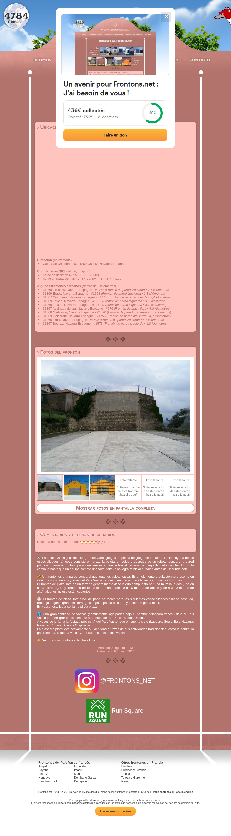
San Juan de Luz (49, 781)
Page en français (163, 792)
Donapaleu (81, 781)
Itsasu (78, 770)
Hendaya (44, 777)
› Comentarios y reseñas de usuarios (76, 534)
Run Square (115, 710)
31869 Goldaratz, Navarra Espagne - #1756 (74, 316)
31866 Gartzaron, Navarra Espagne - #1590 (74, 312)
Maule (78, 774)
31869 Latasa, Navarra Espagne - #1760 (72, 305)
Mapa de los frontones (113, 792)
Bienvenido (75, 792)
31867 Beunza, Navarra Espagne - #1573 (73, 323)
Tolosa (125, 774)
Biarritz (43, 774)
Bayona (43, 770)
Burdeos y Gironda (133, 770)
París (124, 781)
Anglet (42, 766)
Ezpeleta (80, 766)
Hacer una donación (115, 811)
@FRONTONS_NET (116, 680)
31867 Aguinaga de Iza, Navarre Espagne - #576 (78, 308)
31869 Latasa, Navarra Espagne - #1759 (72, 301)
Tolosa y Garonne (133, 777)
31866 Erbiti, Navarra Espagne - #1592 (71, 320)
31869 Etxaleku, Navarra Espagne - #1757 (73, 290)
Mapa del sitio (91, 792)
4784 (16, 15)
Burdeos (127, 766)
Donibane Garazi (85, 777)
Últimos (42, 59)
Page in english (184, 792)
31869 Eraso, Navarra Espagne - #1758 (71, 293)
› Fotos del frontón (58, 352)
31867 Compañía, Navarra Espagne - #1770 (75, 297)
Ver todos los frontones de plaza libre (68, 640)
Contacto (198, 59)
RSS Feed (145, 792)
